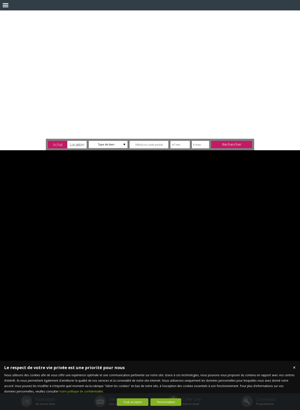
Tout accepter (132, 402)
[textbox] (149, 144)
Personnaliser (166, 402)
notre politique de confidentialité (81, 391)
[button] (57, 144)
